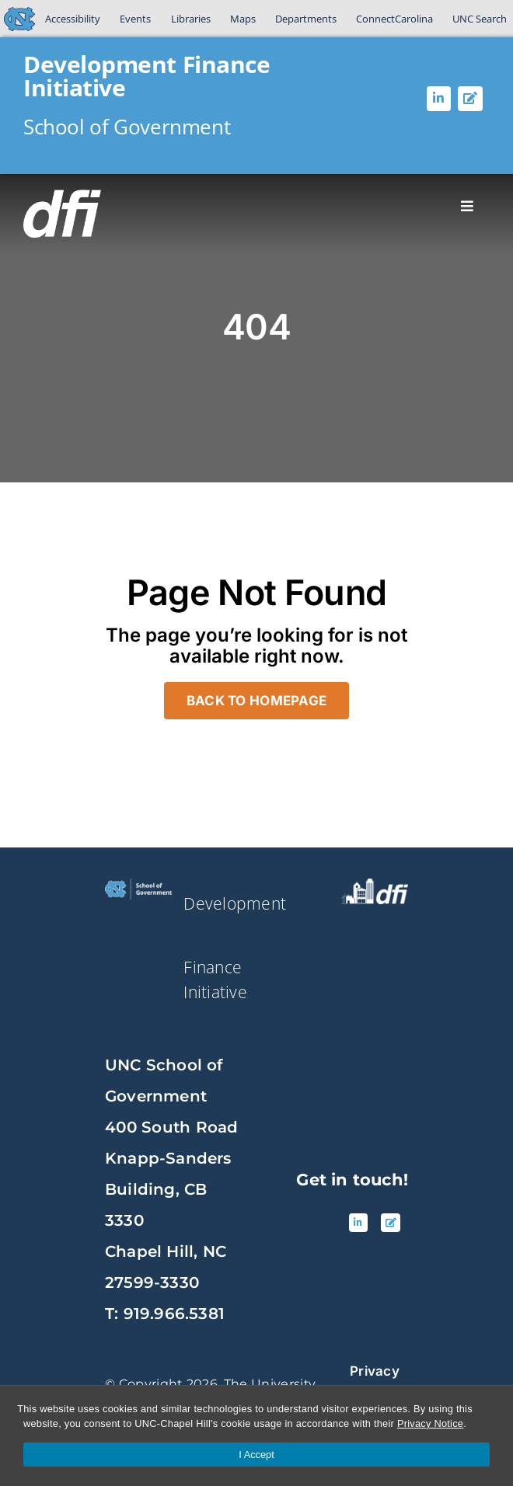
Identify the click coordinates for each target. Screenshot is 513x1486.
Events (135, 19)
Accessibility (72, 19)
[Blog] (470, 98)
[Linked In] (439, 98)
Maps (243, 19)
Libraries (191, 19)
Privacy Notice (430, 1423)
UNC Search (479, 19)
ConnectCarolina (394, 19)
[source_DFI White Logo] (374, 885)
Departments (306, 19)
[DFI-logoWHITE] (62, 196)
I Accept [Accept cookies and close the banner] (256, 1454)
